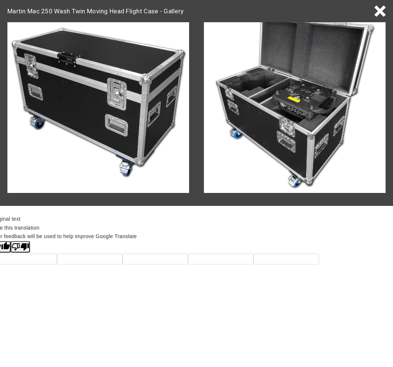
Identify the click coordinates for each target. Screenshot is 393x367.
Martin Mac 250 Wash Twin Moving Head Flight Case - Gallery (95, 11)
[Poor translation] (20, 247)
